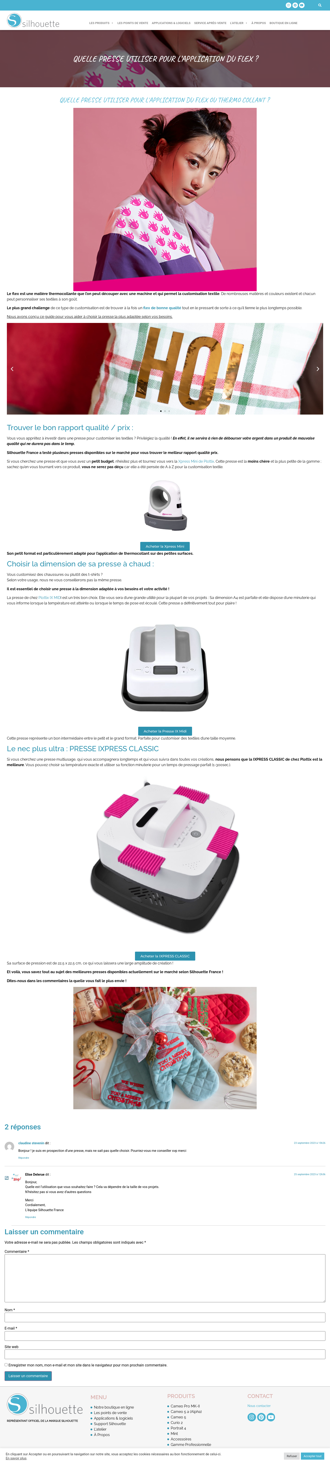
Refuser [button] (292, 1456)
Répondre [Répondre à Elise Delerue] (30, 1217)
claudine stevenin (31, 1143)
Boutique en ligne (283, 23)
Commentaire (17, 1252)
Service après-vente (210, 23)
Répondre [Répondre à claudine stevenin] (23, 1157)
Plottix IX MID (49, 597)
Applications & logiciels (171, 23)
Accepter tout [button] (313, 1456)
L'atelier (239, 23)
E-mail (11, 1328)
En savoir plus (16, 1458)
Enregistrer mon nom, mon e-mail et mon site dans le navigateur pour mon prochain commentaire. (88, 1365)
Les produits (101, 23)
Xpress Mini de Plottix (196, 461)
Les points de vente (132, 23)
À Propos (258, 23)
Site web (12, 1347)
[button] (320, 5)
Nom (10, 1310)
